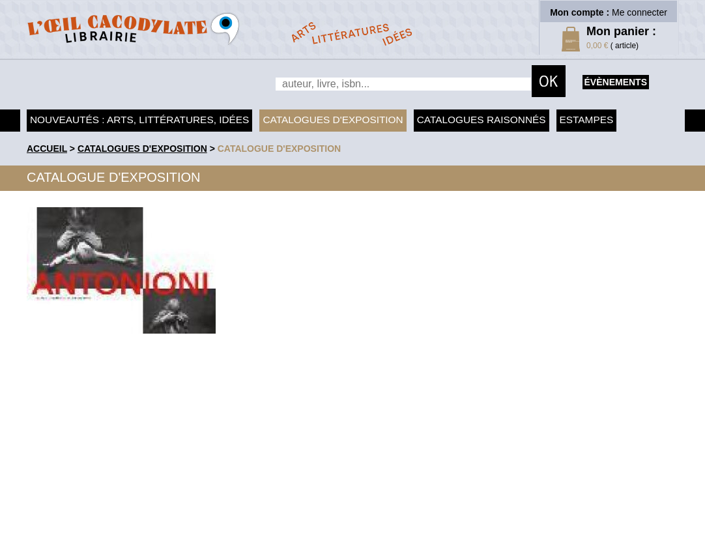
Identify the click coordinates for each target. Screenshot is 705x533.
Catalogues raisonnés (481, 119)
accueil (47, 148)
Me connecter (639, 12)
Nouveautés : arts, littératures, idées (139, 119)
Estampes (587, 119)
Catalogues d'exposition (333, 119)
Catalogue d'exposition (279, 148)
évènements (615, 82)
